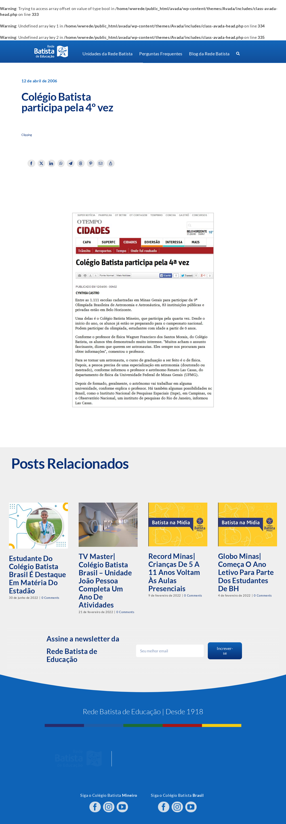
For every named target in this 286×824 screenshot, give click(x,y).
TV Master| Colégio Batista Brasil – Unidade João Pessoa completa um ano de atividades (105, 580)
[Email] (101, 163)
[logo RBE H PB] (51, 47)
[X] (41, 163)
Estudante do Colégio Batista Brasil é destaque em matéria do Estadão (37, 574)
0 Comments (50, 597)
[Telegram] (71, 163)
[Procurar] (238, 54)
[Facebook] (31, 163)
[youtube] (122, 804)
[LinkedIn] (51, 163)
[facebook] (95, 804)
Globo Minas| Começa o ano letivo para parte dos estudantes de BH (246, 572)
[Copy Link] (111, 163)
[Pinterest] (91, 163)
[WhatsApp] (61, 163)
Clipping (26, 135)
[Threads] (81, 163)
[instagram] (108, 804)
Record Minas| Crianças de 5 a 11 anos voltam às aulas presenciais (174, 572)
